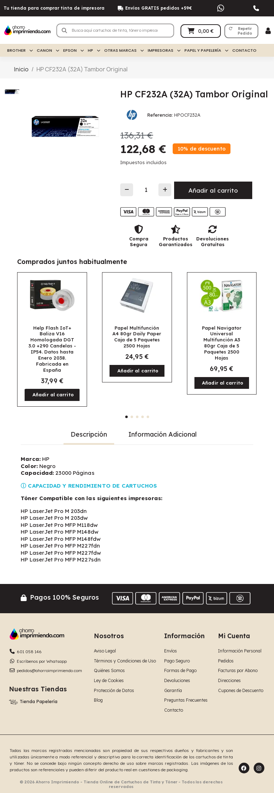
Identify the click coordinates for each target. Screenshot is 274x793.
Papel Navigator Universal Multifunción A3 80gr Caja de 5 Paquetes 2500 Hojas (222, 343)
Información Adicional (162, 434)
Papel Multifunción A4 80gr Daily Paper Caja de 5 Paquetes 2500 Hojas (136, 337)
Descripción (89, 434)
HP (94, 50)
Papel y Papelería (206, 50)
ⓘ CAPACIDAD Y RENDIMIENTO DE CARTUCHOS (89, 485)
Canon (48, 50)
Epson (73, 50)
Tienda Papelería (38, 701)
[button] (241, 31)
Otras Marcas (124, 50)
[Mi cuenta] (268, 31)
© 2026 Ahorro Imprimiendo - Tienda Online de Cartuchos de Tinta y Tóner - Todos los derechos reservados (121, 784)
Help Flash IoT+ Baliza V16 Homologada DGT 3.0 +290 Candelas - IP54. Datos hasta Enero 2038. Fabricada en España (52, 349)
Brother (20, 50)
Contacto (244, 50)
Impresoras (164, 50)
